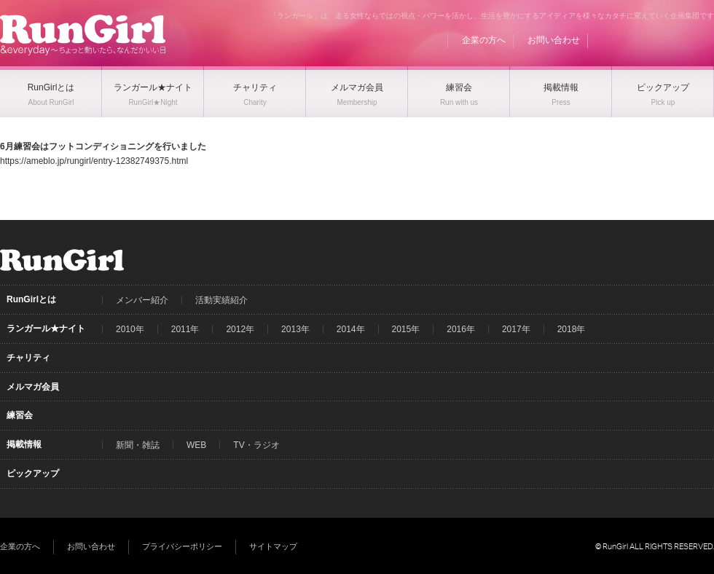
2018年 (571, 329)
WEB (196, 445)
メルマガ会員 (33, 387)
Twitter (675, 40)
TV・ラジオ (256, 445)
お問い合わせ (553, 40)
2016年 (461, 329)
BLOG (620, 40)
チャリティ (28, 358)
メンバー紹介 (142, 300)
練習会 (20, 415)
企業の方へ (484, 40)
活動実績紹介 (221, 300)
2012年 (240, 329)
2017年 (516, 329)
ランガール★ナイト (46, 328)
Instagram (703, 40)
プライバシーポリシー (182, 546)
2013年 (295, 329)
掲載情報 (24, 444)
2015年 (406, 329)
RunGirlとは (31, 299)
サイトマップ (273, 546)
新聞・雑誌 (138, 445)
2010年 (130, 329)
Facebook (648, 40)
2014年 (351, 329)
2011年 (185, 329)
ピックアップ (33, 473)
